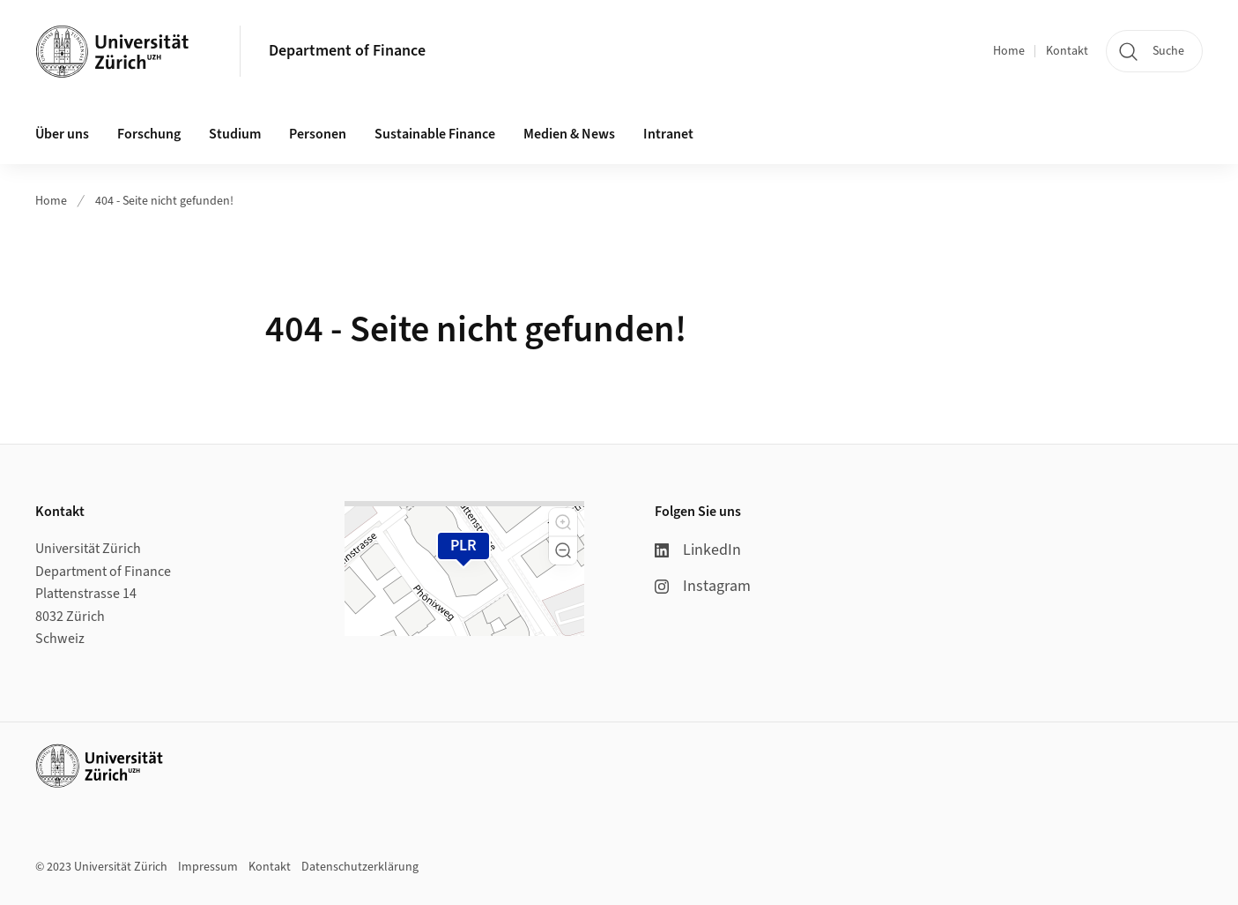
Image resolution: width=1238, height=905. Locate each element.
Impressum (208, 867)
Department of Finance (347, 51)
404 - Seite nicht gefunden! (164, 201)
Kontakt (1067, 51)
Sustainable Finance (434, 134)
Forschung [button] (149, 134)
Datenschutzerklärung (360, 867)
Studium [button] (235, 134)
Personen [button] (317, 134)
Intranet (668, 134)
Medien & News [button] (569, 134)
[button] (563, 522)
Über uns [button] (62, 134)
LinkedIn (698, 550)
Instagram (703, 586)
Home (1009, 51)
